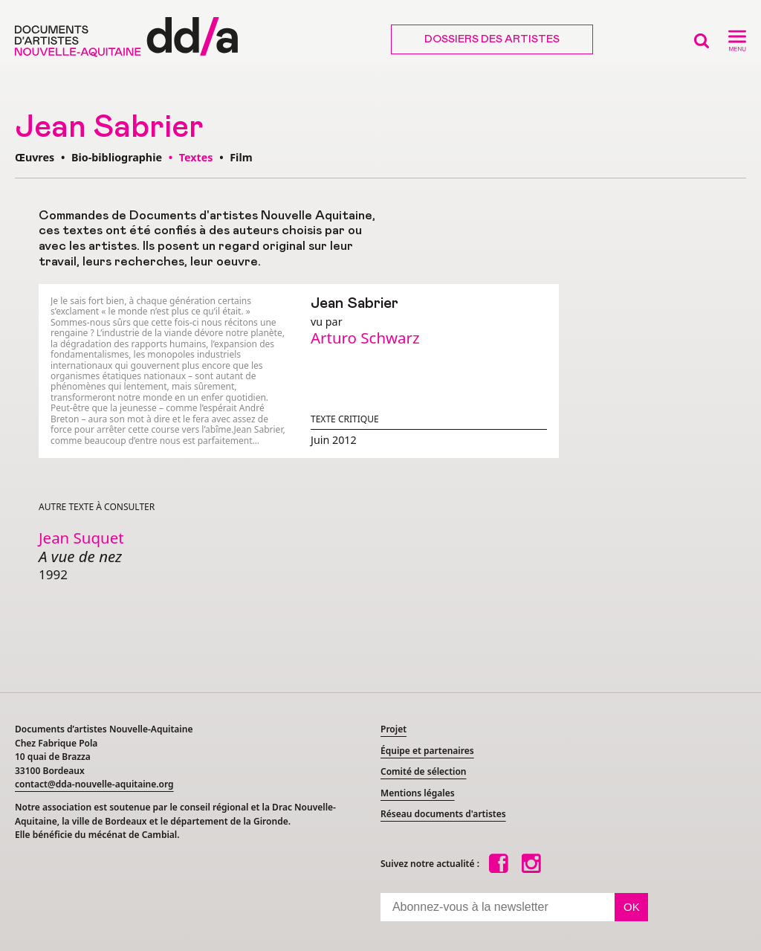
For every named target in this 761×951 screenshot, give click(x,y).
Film (241, 157)
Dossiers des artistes (492, 39)
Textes (197, 157)
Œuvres (34, 157)
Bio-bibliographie (116, 157)
